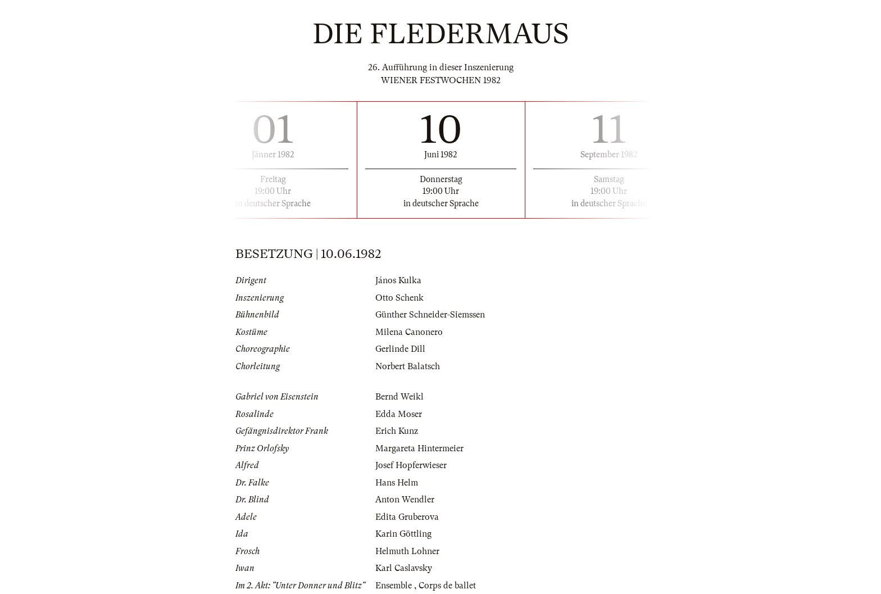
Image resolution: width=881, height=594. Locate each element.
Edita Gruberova (407, 517)
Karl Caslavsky (403, 568)
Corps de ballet (447, 586)
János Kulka (398, 280)
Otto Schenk (399, 298)
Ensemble (394, 586)
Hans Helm (396, 483)
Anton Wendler (404, 500)
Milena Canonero (409, 332)
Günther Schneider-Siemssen (430, 315)
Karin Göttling (403, 534)
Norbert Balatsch (407, 366)
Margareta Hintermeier (419, 448)
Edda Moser (398, 414)
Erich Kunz (396, 431)
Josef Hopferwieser (411, 465)
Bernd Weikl (399, 397)
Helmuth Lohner (407, 551)
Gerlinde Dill (400, 349)
